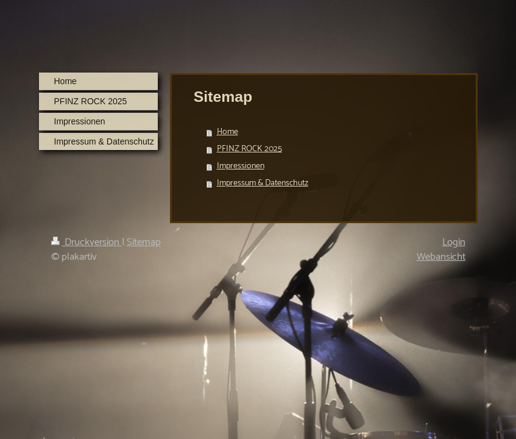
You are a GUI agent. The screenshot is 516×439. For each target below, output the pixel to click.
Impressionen (240, 166)
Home (227, 132)
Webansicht (441, 257)
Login (453, 242)
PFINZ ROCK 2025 (249, 149)
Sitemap (144, 242)
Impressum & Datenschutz (262, 183)
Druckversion (86, 242)
